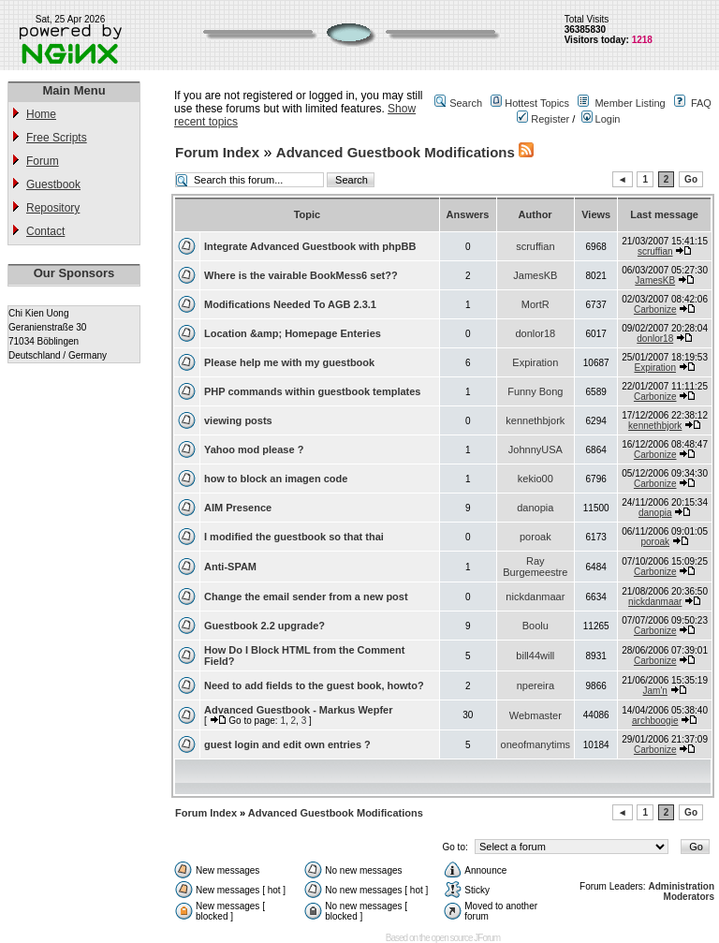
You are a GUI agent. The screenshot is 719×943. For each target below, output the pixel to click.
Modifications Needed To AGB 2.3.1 (290, 304)
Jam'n (655, 690)
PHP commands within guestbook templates (312, 391)
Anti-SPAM (230, 566)
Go (690, 179)
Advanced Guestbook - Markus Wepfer (298, 709)
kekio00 (535, 478)
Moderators (689, 896)
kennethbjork (535, 420)
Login (601, 119)
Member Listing (629, 103)
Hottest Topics (537, 103)
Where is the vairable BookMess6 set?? (301, 275)
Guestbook (53, 184)
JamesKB (535, 275)
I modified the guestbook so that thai (294, 536)
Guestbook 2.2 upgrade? (264, 625)
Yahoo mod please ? (253, 449)
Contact (45, 231)
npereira (535, 685)
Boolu (535, 625)
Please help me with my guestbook (289, 362)
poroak (535, 536)
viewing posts (238, 420)
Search (465, 103)
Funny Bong (535, 391)
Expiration (535, 362)
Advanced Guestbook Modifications (395, 152)
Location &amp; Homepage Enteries (292, 333)
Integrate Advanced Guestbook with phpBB (310, 246)
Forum (42, 161)
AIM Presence (237, 507)
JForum (487, 938)
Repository (53, 207)
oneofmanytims (536, 744)
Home (41, 114)
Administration (681, 886)
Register (543, 119)
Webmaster (535, 715)
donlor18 (535, 333)
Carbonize (655, 309)
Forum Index (217, 152)
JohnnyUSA (535, 449)
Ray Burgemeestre (535, 566)
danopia (535, 507)
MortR (535, 304)
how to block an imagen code (275, 478)
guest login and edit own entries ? (287, 744)
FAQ (701, 103)
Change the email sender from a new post (306, 596)
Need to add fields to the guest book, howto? (314, 685)
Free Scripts (56, 137)
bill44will (535, 655)
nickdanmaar (535, 596)
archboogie (655, 720)
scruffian (535, 246)
